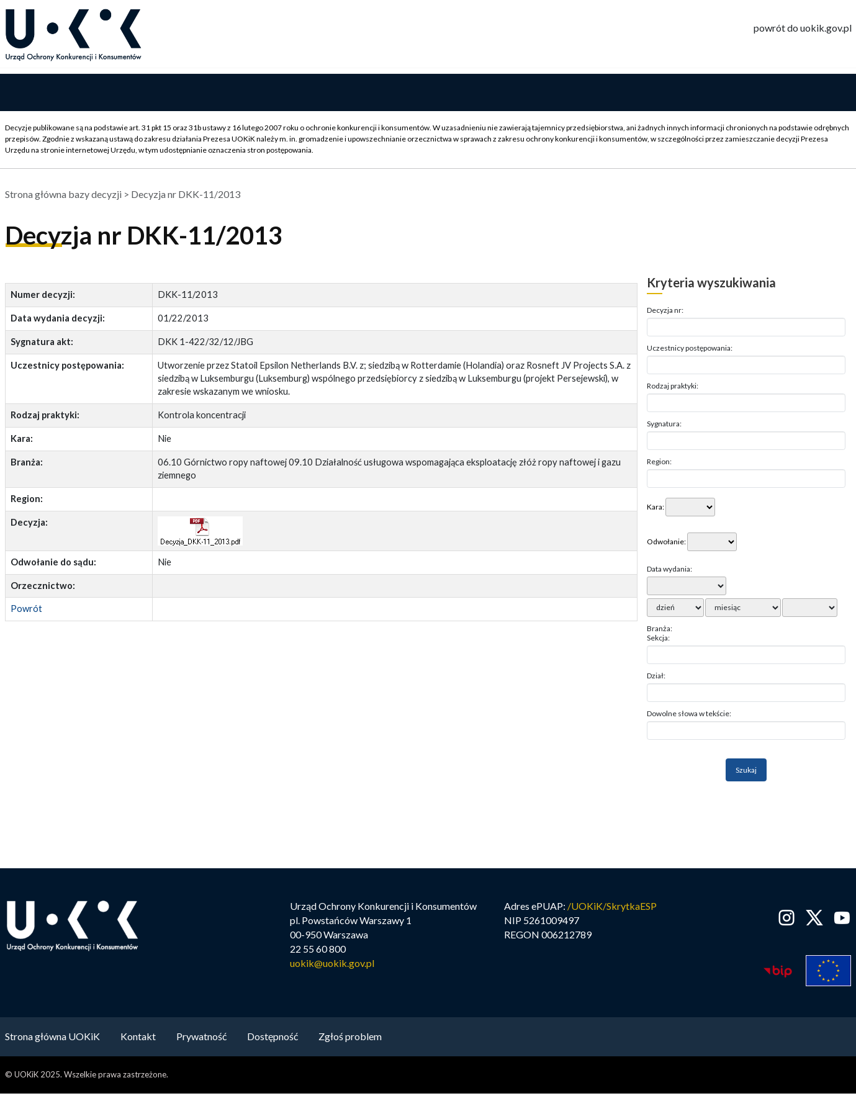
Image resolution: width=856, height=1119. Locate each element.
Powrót (26, 609)
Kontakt (138, 1037)
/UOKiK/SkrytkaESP (612, 907)
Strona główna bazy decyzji (63, 195)
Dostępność (272, 1037)
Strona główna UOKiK (52, 1037)
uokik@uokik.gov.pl (332, 964)
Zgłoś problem (350, 1037)
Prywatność (201, 1037)
